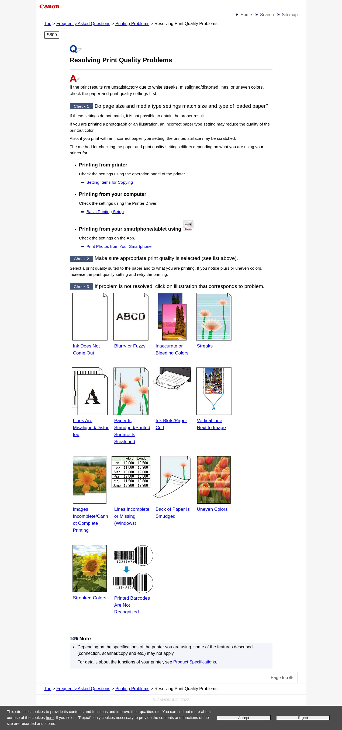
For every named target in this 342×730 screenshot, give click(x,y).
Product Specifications (194, 662)
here (50, 717)
